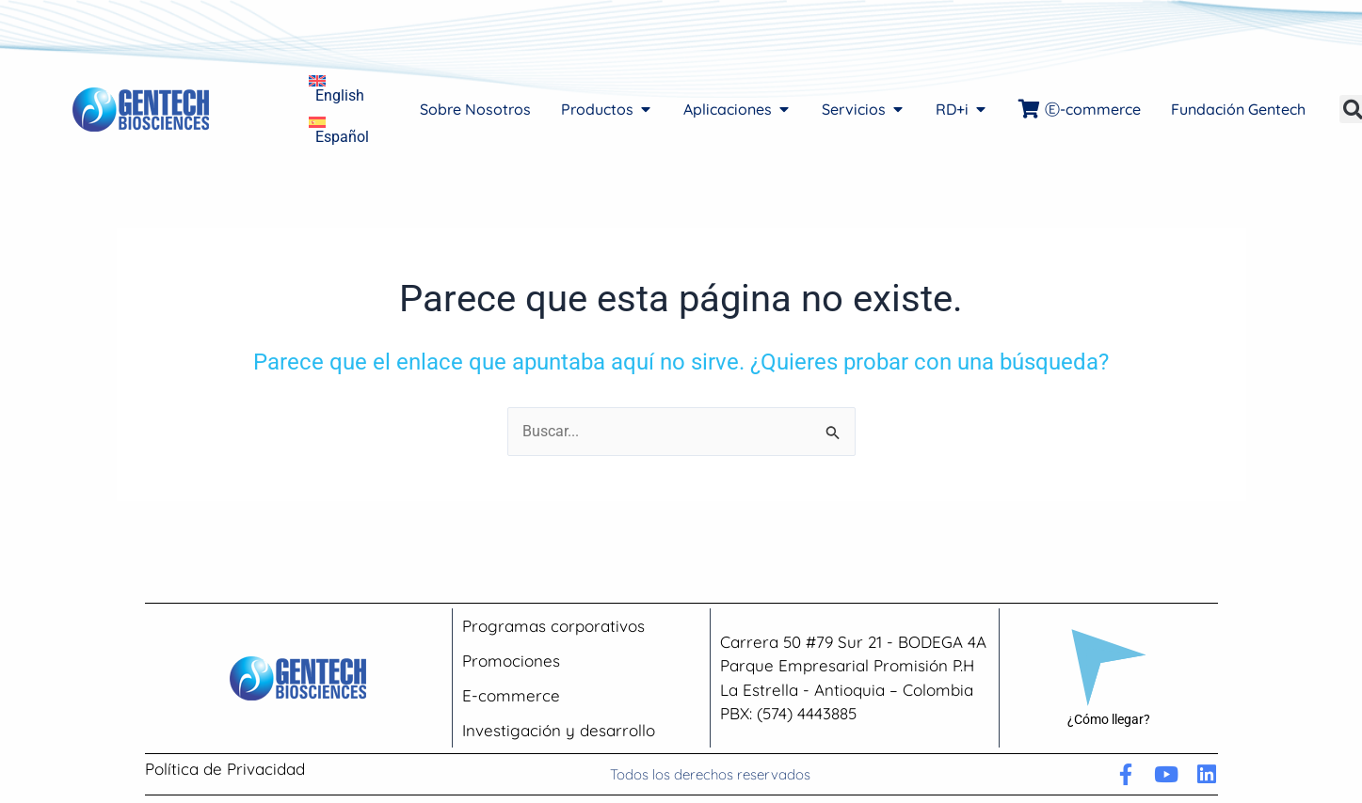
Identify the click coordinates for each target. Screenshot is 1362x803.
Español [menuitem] (342, 137)
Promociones (511, 660)
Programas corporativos (553, 626)
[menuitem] (338, 88)
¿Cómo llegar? (1108, 720)
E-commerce (511, 695)
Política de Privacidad (225, 769)
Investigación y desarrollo (558, 730)
